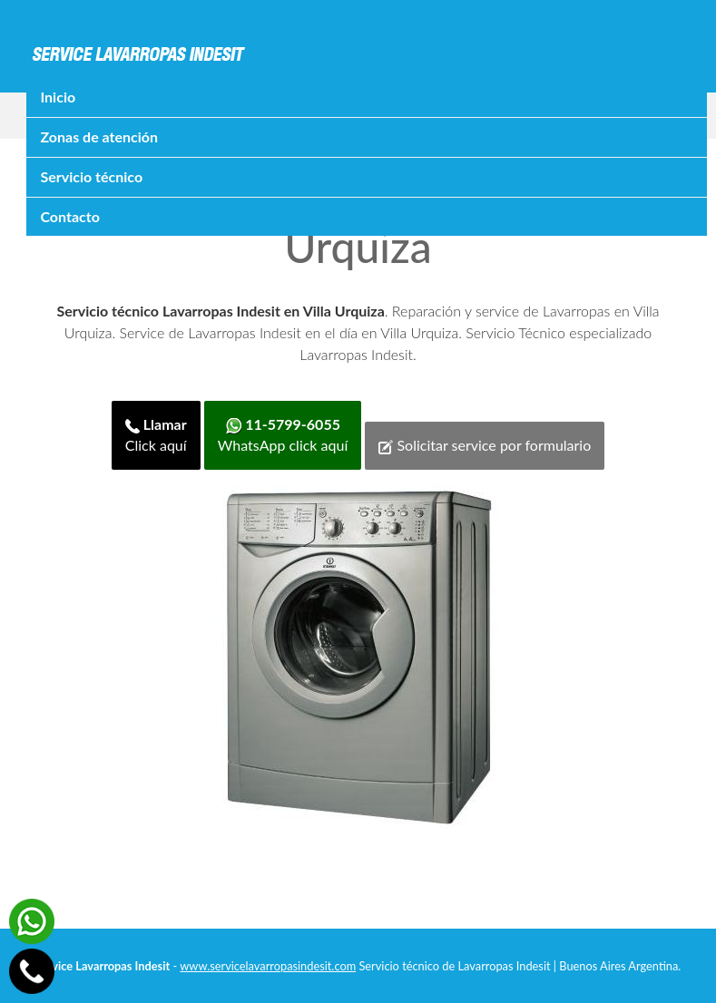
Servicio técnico (91, 176)
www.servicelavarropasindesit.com (268, 966)
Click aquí (156, 434)
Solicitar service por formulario (484, 445)
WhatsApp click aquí (283, 434)
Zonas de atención (99, 136)
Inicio (57, 96)
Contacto (69, 216)
